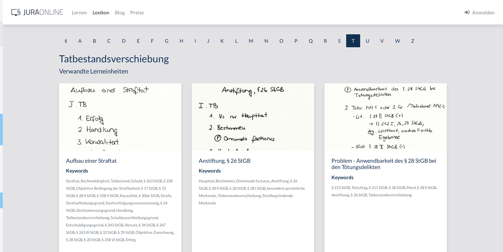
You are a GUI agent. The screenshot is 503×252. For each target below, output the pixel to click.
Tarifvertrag (18, 90)
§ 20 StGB (171, 239)
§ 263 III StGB (145, 232)
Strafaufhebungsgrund (155, 203)
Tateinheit (16, 232)
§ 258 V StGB (170, 195)
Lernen (188, 12)
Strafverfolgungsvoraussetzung (202, 203)
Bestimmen (280, 180)
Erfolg (210, 239)
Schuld (194, 180)
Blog (229, 12)
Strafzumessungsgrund (161, 210)
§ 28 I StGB (312, 188)
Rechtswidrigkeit (153, 180)
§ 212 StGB (394, 187)
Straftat (130, 180)
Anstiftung (335, 180)
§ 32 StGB (166, 232)
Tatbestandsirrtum (25, 169)
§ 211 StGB (431, 187)
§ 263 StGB (211, 180)
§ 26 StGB (412, 194)
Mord (464, 187)
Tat (9, 122)
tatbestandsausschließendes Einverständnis (53, 153)
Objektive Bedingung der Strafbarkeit (173, 188)
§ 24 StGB (132, 210)
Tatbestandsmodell (26, 185)
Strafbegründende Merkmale (278, 203)
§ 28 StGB (154, 239)
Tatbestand (17, 137)
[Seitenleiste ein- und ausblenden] (100, 11)
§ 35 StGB (184, 232)
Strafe (129, 203)
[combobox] (56, 34)
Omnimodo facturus (308, 180)
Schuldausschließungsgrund (192, 217)
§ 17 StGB (214, 188)
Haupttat (262, 180)
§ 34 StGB (205, 225)
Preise (246, 12)
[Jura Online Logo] (146, 12)
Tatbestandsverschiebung (33, 200)
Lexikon (210, 12)
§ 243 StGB (172, 225)
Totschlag (413, 187)
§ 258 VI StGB (192, 239)
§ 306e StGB (212, 195)
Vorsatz (189, 225)
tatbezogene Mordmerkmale (36, 216)
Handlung (190, 210)
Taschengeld (19, 106)
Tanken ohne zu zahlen (29, 74)
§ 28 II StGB (148, 195)
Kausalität (191, 195)
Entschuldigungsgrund (142, 225)
